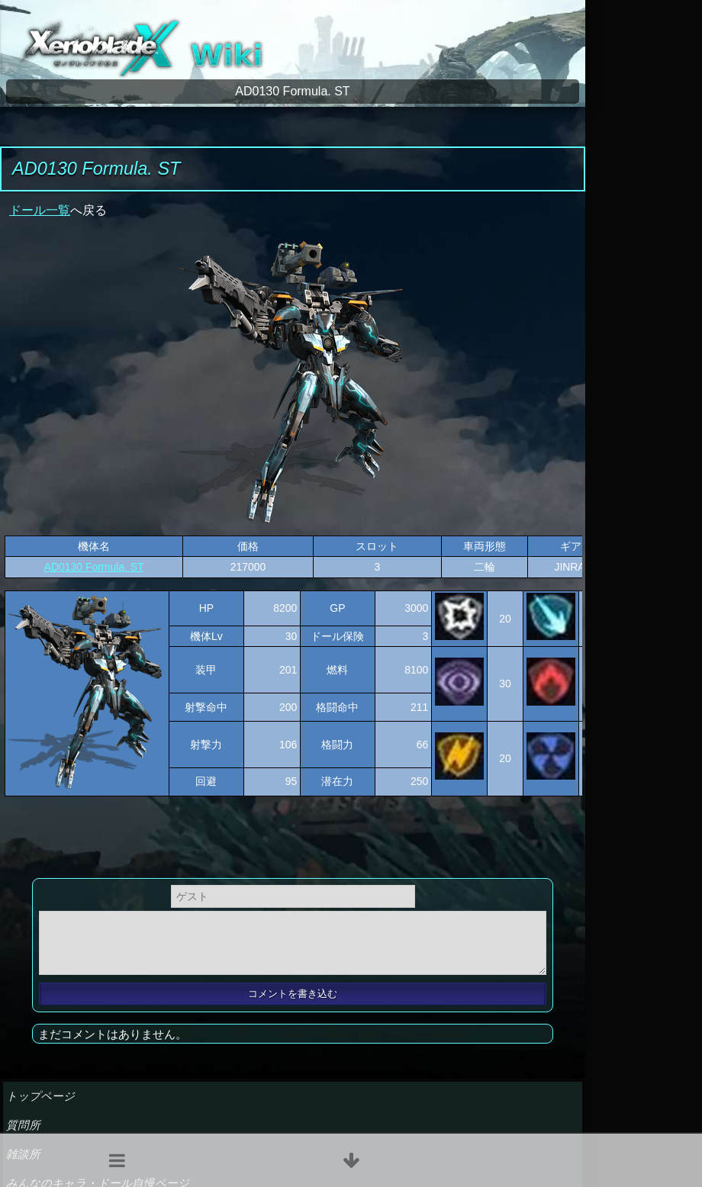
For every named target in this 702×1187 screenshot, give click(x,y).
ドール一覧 (39, 210)
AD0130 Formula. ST (94, 567)
